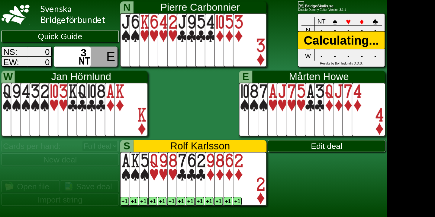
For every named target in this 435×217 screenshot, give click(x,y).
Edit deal (326, 146)
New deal (60, 159)
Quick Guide (60, 36)
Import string (60, 199)
